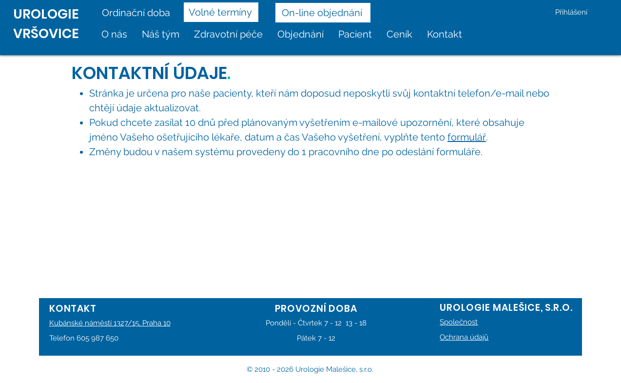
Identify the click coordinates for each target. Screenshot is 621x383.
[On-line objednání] (322, 12)
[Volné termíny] (221, 12)
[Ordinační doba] (139, 13)
